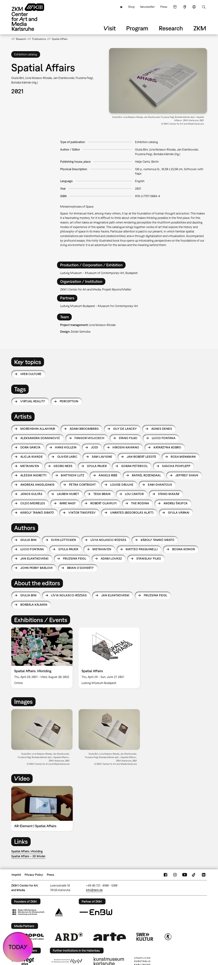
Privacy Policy (34, 874)
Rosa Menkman (183, 456)
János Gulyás (31, 494)
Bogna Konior (183, 549)
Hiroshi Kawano (126, 447)
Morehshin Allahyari (37, 428)
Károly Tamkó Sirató (37, 512)
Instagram (175, 875)
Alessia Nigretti (33, 475)
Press (163, 7)
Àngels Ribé (108, 475)
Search (203, 7)
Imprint (16, 874)
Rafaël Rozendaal (146, 475)
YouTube (184, 875)
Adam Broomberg (84, 428)
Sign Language (184, 7)
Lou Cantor (134, 494)
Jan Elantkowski (34, 558)
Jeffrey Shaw (186, 475)
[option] (41, 657)
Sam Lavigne (102, 456)
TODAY (18, 946)
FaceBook (165, 875)
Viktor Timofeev (82, 512)
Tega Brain (102, 494)
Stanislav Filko (148, 558)
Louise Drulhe (121, 484)
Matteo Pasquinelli (142, 549)
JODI (94, 447)
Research (171, 28)
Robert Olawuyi (103, 503)
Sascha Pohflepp (176, 466)
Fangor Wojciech (89, 438)
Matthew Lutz (72, 475)
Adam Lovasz (111, 558)
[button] (158, 80)
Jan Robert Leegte (141, 456)
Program (137, 28)
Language (194, 7)
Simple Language (175, 7)
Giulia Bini (28, 540)
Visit (110, 28)
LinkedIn (203, 875)
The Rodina (140, 503)
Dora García (30, 447)
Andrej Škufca (176, 503)
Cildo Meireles (32, 503)
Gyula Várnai (178, 512)
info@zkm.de (94, 890)
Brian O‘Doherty (80, 568)
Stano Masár (168, 494)
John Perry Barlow (36, 568)
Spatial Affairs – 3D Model (28, 856)
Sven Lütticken (63, 540)
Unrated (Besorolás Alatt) (132, 512)
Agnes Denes (161, 428)
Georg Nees (63, 466)
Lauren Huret (68, 494)
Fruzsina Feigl (74, 558)
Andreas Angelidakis (37, 484)
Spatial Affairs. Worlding (27, 851)
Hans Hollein (66, 447)
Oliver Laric (67, 456)
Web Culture (31, 374)
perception (69, 401)
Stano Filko (128, 438)
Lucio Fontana (163, 438)
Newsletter (147, 7)
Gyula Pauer (97, 466)
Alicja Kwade (31, 456)
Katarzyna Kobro (167, 447)
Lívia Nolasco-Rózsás (108, 540)
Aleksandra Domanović (40, 438)
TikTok (194, 875)
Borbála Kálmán (33, 604)
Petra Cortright (82, 484)
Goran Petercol (134, 466)
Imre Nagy (68, 503)
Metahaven (29, 466)
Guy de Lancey (125, 428)
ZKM (199, 28)
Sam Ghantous (160, 484)
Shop (131, 7)
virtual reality (32, 401)
